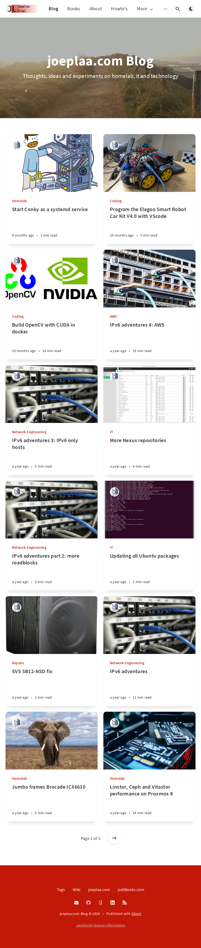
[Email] (76, 902)
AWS (113, 316)
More (145, 9)
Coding (115, 200)
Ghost (137, 913)
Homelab (19, 200)
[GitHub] (88, 902)
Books (73, 9)
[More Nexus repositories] (149, 456)
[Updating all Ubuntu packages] (149, 571)
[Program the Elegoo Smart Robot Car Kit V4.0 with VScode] (149, 225)
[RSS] (124, 902)
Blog (53, 9)
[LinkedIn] (112, 902)
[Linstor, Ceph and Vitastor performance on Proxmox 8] (149, 802)
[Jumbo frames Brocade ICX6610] (51, 802)
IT (111, 432)
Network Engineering (29, 432)
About (96, 9)
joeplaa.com (99, 889)
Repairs (18, 663)
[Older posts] (114, 838)
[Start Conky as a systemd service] (51, 225)
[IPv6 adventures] (149, 687)
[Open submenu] (167, 9)
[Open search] (178, 9)
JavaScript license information (100, 925)
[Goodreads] (100, 902)
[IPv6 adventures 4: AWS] (149, 340)
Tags (61, 889)
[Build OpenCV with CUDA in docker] (51, 340)
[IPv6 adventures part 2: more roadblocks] (51, 571)
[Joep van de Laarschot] (16, 145)
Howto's (119, 9)
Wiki (76, 889)
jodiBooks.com (131, 889)
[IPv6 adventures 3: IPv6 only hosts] (51, 456)
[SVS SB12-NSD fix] (51, 687)
